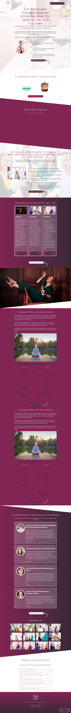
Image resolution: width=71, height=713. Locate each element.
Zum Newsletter (21, 253)
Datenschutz (38, 706)
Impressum (32, 706)
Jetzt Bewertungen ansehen (35, 96)
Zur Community (35, 253)
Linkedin (44, 702)
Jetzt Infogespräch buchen (57, 3)
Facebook (32, 702)
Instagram (38, 702)
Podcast (27, 702)
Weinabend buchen (64, 710)
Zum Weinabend (50, 253)
